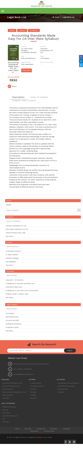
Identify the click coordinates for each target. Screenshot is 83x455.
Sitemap (54, 429)
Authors (22, 30)
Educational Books (12, 317)
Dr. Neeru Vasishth (12, 255)
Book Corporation (7, 389)
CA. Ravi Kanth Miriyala (27, 49)
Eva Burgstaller (11, 262)
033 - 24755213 (18, 369)
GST (3, 419)
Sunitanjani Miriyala (28, 52)
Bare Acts (5, 410)
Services (28, 429)
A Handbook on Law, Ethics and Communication (22, 290)
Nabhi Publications (7, 395)
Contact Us (41, 429)
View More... (10, 236)
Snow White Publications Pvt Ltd (17, 229)
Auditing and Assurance (13, 324)
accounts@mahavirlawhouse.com (24, 374)
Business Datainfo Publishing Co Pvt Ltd (14, 392)
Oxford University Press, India (15, 233)
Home (56, 17)
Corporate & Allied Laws (14, 287)
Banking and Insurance (9, 407)
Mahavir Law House (45, 437)
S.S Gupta (33, 392)
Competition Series (12, 327)
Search (70, 351)
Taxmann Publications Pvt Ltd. (46, 50)
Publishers (34, 30)
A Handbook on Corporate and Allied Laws (20, 283)
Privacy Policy (49, 431)
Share (12, 86)
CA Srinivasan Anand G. (13, 251)
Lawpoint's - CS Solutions (14, 280)
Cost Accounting (63, 389)
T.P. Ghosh (33, 389)
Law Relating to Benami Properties (68, 383)
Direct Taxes (6, 413)
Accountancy (10, 313)
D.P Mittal (33, 395)
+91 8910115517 (27, 369)
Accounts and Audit (12, 320)
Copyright (66, 429)
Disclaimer (34, 431)
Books (12, 30)
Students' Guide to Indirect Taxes (17, 294)
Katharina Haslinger (12, 258)
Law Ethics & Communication (66, 386)
